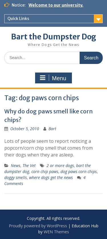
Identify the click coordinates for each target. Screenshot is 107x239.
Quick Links (18, 18)
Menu (52, 78)
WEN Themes (56, 231)
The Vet (29, 165)
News (15, 165)
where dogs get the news (51, 177)
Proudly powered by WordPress (38, 225)
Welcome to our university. (56, 5)
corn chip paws (44, 171)
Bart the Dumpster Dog (53, 36)
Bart (52, 128)
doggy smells (15, 177)
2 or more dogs (60, 165)
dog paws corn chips (78, 171)
